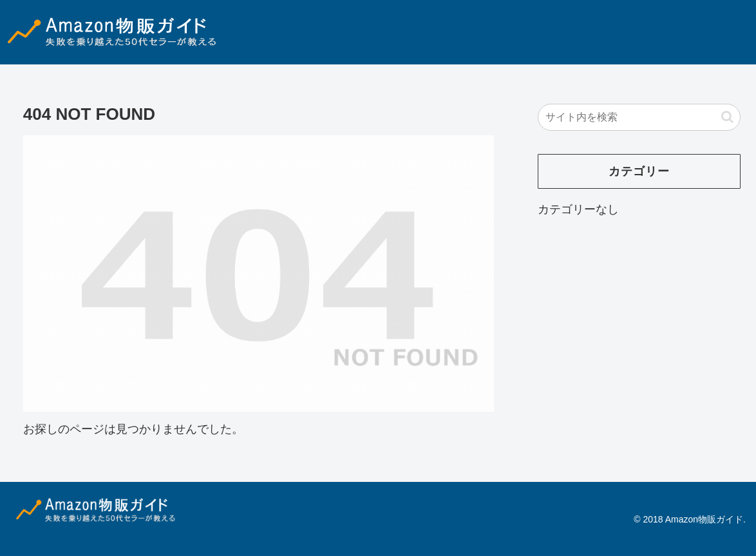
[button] (727, 117)
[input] (639, 117)
